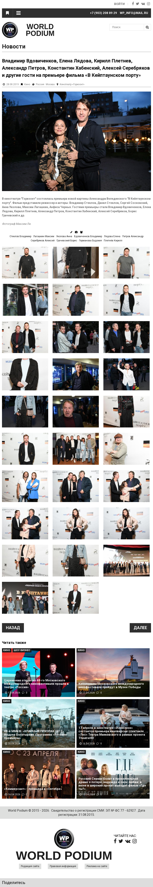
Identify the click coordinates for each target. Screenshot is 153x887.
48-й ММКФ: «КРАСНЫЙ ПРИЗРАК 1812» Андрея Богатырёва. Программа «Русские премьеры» (35, 735)
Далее (140, 627)
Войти (119, 4)
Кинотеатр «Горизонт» (72, 84)
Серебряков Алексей (43, 240)
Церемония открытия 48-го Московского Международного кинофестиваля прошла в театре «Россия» (36, 684)
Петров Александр (132, 236)
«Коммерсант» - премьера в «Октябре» (33, 789)
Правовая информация (63, 866)
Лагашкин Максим (43, 236)
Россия (40, 84)
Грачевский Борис (67, 240)
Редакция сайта (30, 866)
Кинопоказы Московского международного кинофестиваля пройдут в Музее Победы (111, 685)
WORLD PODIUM (40, 30)
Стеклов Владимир (20, 236)
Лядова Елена (112, 236)
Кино (27, 84)
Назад (13, 627)
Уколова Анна (64, 236)
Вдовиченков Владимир (88, 236)
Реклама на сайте (97, 866)
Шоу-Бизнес (22, 650)
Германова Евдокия (90, 240)
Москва (50, 84)
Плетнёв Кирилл (113, 240)
